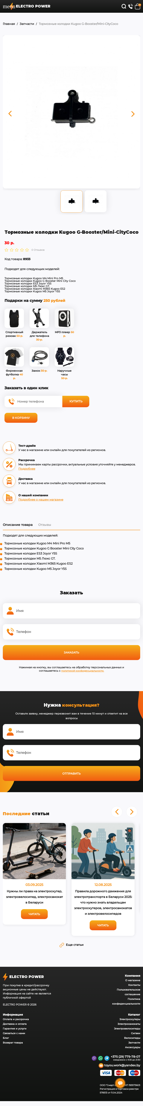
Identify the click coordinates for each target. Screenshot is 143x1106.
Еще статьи (71, 945)
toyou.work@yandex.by (119, 1065)
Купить (75, 401)
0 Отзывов (38, 250)
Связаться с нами (14, 1033)
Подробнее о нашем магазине (40, 499)
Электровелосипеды (127, 1028)
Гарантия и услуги (14, 1028)
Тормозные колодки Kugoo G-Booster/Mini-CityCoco (78, 24)
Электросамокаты (129, 1023)
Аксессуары (132, 1047)
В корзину (21, 417)
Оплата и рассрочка (16, 1019)
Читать (34, 914)
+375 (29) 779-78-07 (125, 1056)
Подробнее (26, 468)
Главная (9, 24)
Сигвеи (135, 1033)
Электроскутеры (129, 1019)
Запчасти (27, 24)
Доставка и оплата (15, 1023)
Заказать (71, 652)
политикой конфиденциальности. (82, 670)
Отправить (71, 773)
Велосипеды (132, 1037)
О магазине (132, 980)
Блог (6, 1037)
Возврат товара (13, 1042)
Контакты (134, 984)
